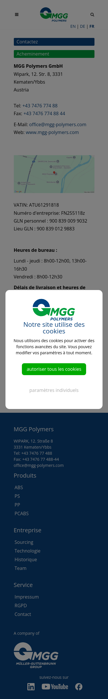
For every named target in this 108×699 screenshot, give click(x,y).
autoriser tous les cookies (54, 369)
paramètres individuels (54, 390)
